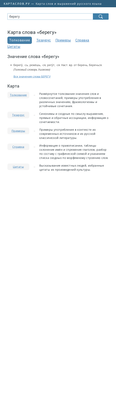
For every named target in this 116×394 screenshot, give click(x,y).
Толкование (18, 95)
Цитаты (13, 46)
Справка (82, 40)
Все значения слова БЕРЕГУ (32, 76)
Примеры (63, 40)
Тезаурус (43, 40)
